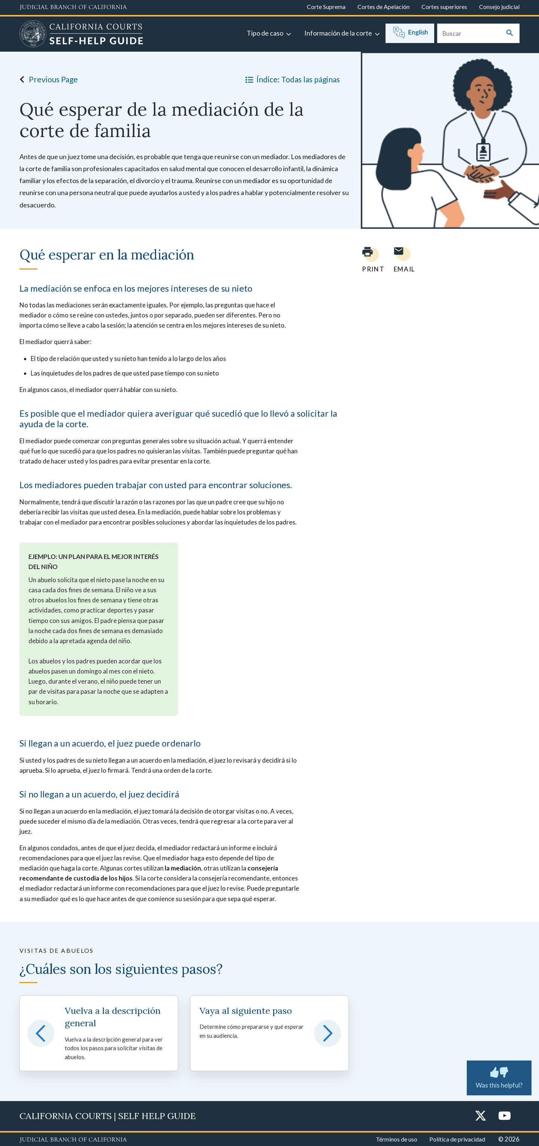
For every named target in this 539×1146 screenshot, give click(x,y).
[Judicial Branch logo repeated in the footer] (73, 1140)
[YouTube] (505, 1116)
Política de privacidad (457, 1139)
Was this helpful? (499, 1076)
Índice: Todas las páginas (291, 79)
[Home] (81, 35)
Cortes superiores (444, 6)
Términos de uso (396, 1139)
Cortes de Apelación (383, 6)
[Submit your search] (510, 33)
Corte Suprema (326, 6)
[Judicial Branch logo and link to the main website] (73, 7)
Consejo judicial (499, 6)
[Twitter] (481, 1116)
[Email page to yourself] (402, 260)
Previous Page (46, 79)
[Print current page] (368, 260)
